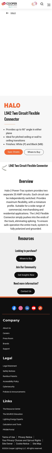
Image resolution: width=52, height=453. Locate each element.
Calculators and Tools (12, 424)
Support (6, 349)
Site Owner (7, 443)
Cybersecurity (8, 387)
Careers (6, 333)
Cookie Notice (22, 443)
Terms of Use (8, 437)
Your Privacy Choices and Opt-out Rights (21, 440)
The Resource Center (11, 409)
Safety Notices (9, 371)
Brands (6, 344)
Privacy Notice (25, 437)
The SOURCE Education (13, 414)
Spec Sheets (14, 152)
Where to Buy (34, 152)
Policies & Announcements (14, 392)
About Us (7, 328)
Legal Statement (10, 366)
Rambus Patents (10, 376)
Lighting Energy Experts (13, 419)
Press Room (8, 338)
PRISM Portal (8, 430)
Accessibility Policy (11, 381)
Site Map (37, 443)
